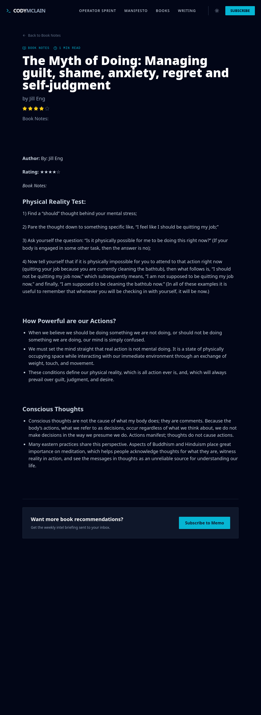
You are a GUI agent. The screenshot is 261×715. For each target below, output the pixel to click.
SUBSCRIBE (240, 10)
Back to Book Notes (41, 35)
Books (163, 10)
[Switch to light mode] (217, 10)
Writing (187, 10)
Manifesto (136, 10)
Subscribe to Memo (204, 523)
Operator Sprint (97, 10)
